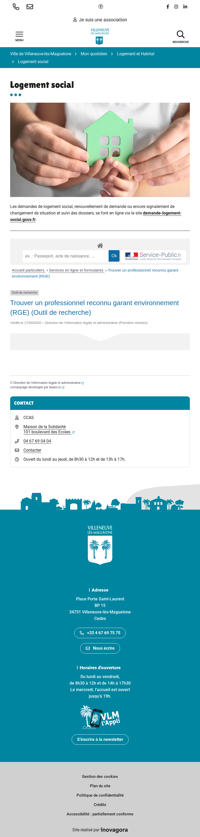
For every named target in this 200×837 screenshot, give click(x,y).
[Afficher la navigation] (19, 37)
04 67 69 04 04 (37, 441)
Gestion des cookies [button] (100, 776)
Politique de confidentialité (100, 795)
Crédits (100, 804)
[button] (17, 6)
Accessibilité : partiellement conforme (100, 814)
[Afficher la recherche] (181, 36)
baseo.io (56, 387)
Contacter (32, 450)
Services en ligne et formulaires (76, 270)
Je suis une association (100, 19)
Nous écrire (100, 648)
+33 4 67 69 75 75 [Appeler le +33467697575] (100, 632)
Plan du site (100, 786)
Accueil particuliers (29, 270)
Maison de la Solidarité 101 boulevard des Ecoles (49, 429)
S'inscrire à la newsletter (100, 739)
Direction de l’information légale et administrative (48, 383)
